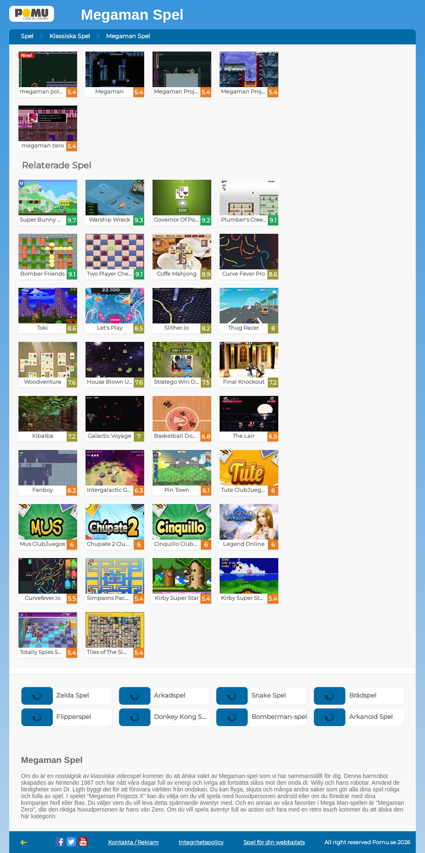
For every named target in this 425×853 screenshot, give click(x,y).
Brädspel (345, 695)
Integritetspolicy (201, 842)
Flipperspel (56, 717)
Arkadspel (152, 695)
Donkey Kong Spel (165, 717)
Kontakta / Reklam (133, 842)
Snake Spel (251, 695)
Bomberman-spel (261, 717)
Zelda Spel (55, 695)
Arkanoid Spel (353, 717)
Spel (27, 36)
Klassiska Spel (69, 36)
